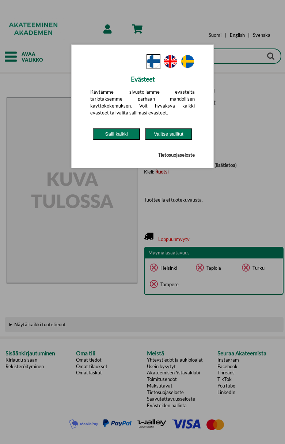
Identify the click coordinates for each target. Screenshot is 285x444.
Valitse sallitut (168, 134)
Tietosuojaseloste (176, 155)
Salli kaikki (116, 134)
